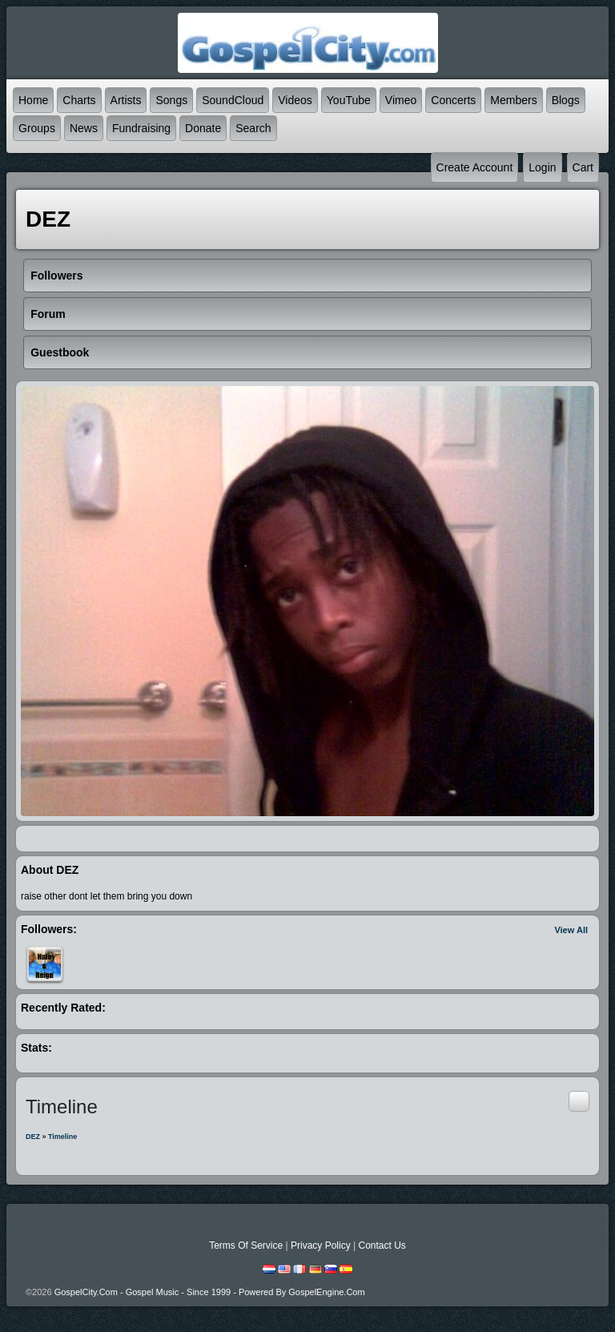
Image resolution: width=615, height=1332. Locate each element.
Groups (36, 128)
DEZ (33, 1137)
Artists (126, 100)
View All (571, 930)
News (84, 128)
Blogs (566, 100)
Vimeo (400, 100)
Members (513, 100)
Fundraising (141, 128)
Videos (295, 100)
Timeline (62, 1137)
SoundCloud (232, 100)
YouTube (349, 100)
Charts (78, 100)
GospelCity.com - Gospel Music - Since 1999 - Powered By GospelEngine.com (209, 1292)
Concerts (453, 100)
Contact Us (381, 1245)
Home (33, 100)
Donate (203, 128)
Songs (171, 100)
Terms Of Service (246, 1245)
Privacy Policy (321, 1245)
